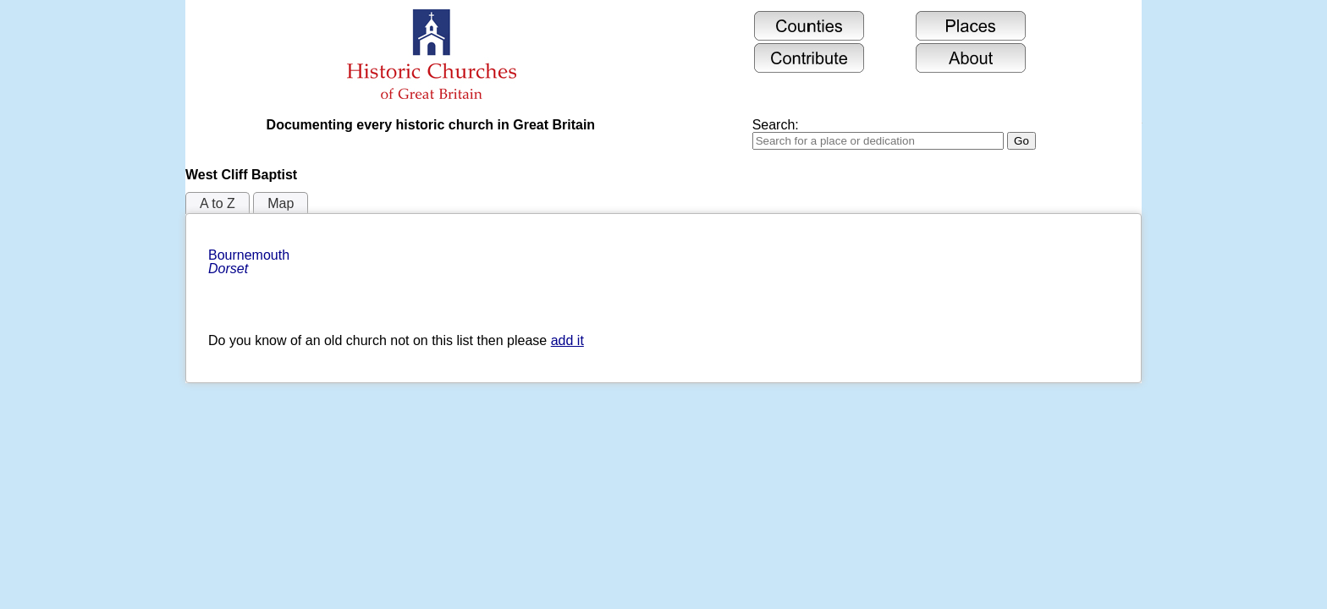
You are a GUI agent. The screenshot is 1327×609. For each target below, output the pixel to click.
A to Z (217, 203)
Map (280, 203)
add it (567, 340)
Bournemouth (251, 262)
